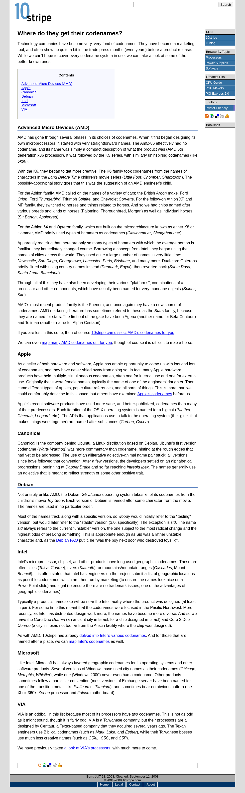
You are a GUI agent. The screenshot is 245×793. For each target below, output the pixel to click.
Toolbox (211, 102)
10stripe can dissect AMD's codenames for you (132, 332)
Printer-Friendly (217, 108)
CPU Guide (214, 82)
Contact (134, 784)
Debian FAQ (67, 540)
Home (104, 784)
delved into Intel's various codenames (112, 635)
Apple (26, 88)
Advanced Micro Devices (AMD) (46, 84)
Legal (119, 784)
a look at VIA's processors (87, 748)
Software (212, 68)
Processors (214, 57)
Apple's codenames (154, 394)
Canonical (29, 92)
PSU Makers (215, 88)
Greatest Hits (215, 77)
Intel (24, 101)
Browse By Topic (218, 52)
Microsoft (28, 105)
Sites (209, 32)
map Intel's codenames (89, 641)
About (150, 784)
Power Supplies (217, 63)
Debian (27, 96)
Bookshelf (213, 125)
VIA (24, 109)
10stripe (211, 37)
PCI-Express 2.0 (217, 93)
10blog (210, 43)
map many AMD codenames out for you (77, 342)
